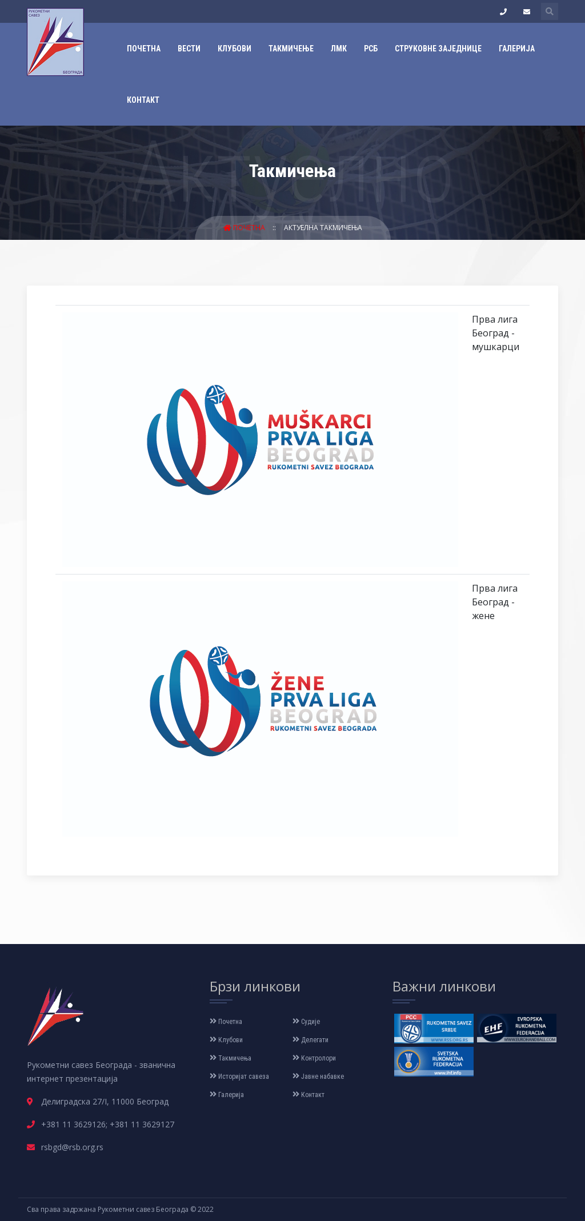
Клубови (234, 48)
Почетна (144, 48)
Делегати (310, 1040)
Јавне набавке (318, 1077)
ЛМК (339, 48)
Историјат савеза (239, 1077)
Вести (189, 48)
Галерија (517, 48)
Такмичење (291, 48)
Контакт (143, 100)
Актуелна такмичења (323, 227)
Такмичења (230, 1058)
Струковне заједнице (438, 48)
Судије (306, 1022)
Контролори (314, 1058)
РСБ (371, 48)
